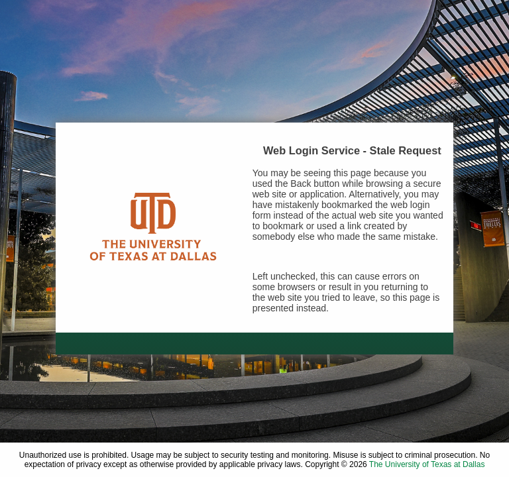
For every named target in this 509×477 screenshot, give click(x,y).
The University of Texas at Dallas (427, 464)
